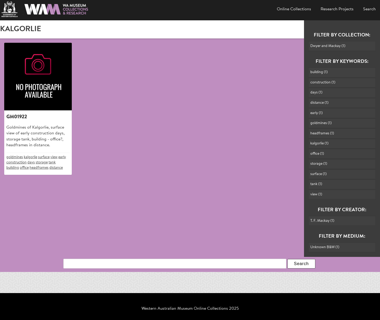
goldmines (14, 157)
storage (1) (318, 164)
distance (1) (319, 103)
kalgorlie (30, 157)
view (54, 157)
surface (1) (318, 174)
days (31, 162)
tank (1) (316, 184)
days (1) (316, 93)
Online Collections (294, 9)
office (24, 168)
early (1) (316, 113)
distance (56, 168)
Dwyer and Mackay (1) (327, 46)
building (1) (319, 72)
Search (369, 9)
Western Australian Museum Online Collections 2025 (190, 309)
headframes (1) (322, 133)
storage (42, 162)
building (12, 168)
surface (44, 157)
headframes (39, 168)
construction (16, 162)
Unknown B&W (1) (324, 247)
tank (52, 162)
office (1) (317, 154)
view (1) (316, 194)
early (62, 157)
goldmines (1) (321, 123)
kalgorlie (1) (319, 143)
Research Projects (337, 9)
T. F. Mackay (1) (322, 221)
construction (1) (322, 82)
